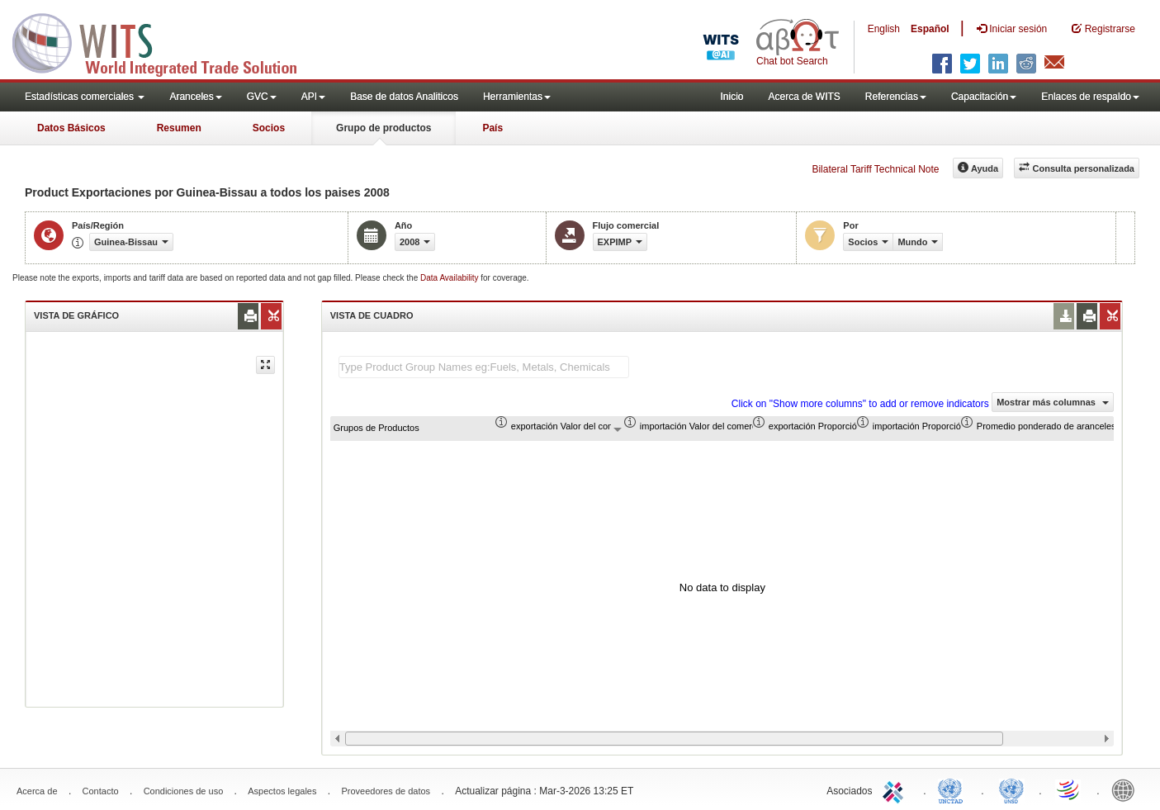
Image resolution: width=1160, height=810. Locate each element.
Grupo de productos (383, 128)
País (492, 128)
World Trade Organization (1069, 789)
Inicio (731, 96)
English (884, 29)
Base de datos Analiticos (404, 96)
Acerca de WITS (804, 96)
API (313, 96)
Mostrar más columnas (1053, 402)
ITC (895, 789)
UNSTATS (1011, 789)
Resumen (179, 128)
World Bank (1126, 789)
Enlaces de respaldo (1090, 96)
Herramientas (517, 96)
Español (930, 29)
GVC (262, 96)
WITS (165, 41)
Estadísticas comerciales (84, 96)
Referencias (895, 96)
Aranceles (195, 96)
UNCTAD (953, 789)
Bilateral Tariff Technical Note (875, 169)
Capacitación (983, 96)
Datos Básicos (71, 128)
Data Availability (450, 277)
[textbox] (484, 367)
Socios (269, 128)
